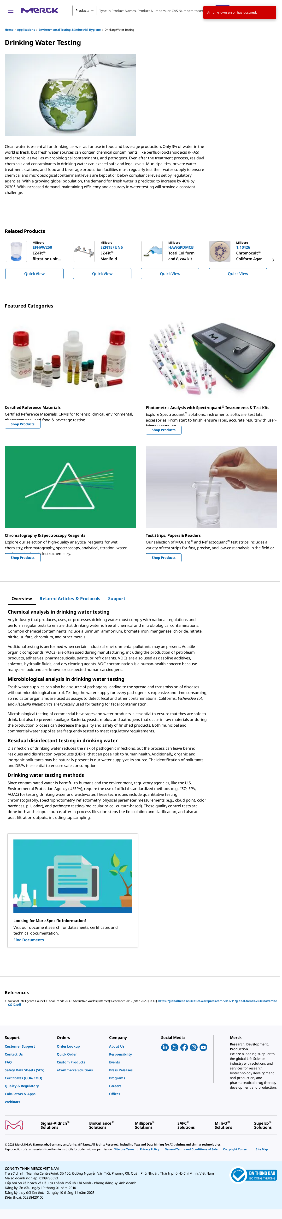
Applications (26, 30)
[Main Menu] (10, 10)
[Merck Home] (39, 10)
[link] (28, 1046)
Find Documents (28, 939)
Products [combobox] (82, 10)
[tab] (22, 598)
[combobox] (150, 10)
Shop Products (23, 424)
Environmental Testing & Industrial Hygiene (69, 30)
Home (9, 30)
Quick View (34, 273)
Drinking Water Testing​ (119, 30)
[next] (273, 260)
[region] (141, 260)
